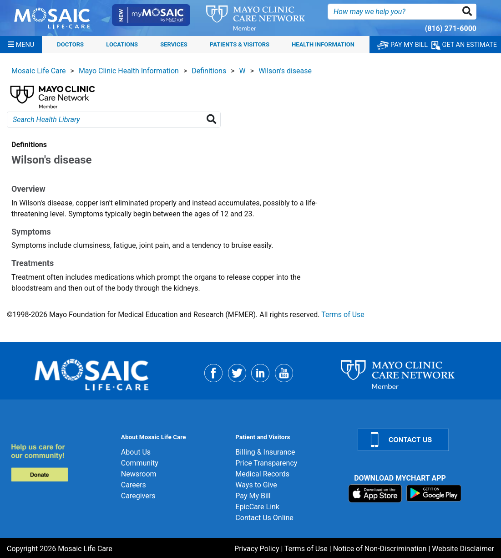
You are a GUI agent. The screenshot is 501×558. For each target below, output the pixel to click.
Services (173, 44)
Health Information (323, 44)
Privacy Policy (256, 548)
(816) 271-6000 (450, 28)
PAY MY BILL (402, 45)
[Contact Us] (424, 440)
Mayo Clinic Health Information (129, 71)
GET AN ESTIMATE (464, 45)
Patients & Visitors (239, 44)
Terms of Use (342, 314)
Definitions (209, 71)
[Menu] (21, 44)
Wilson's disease (285, 71)
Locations (122, 44)
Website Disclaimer (463, 548)
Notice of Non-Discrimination (380, 548)
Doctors (70, 44)
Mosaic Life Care (38, 71)
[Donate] (60, 462)
